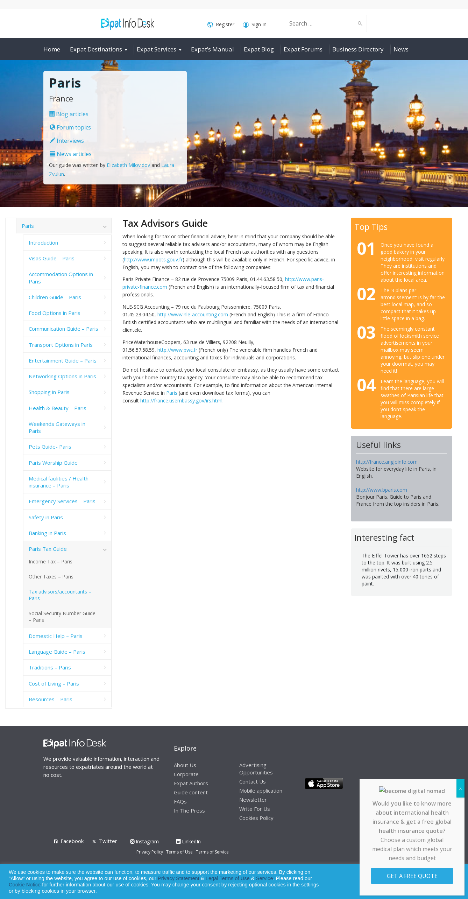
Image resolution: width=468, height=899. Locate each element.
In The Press (189, 810)
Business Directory (358, 49)
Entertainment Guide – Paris (63, 360)
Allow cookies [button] (412, 881)
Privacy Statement (178, 878)
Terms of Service (212, 852)
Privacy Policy (149, 852)
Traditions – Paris (50, 667)
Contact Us (252, 781)
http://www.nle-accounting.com (192, 314)
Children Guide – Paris (55, 297)
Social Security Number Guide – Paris (62, 616)
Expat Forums (303, 49)
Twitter (108, 840)
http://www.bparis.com (381, 489)
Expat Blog (259, 49)
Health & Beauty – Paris (57, 408)
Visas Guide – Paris (52, 258)
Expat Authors (191, 783)
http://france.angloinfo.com (387, 461)
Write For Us (254, 808)
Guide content (191, 792)
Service (264, 878)
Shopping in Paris (49, 391)
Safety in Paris (46, 517)
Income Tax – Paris (50, 561)
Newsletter (253, 799)
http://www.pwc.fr (177, 349)
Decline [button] (444, 881)
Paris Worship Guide (53, 462)
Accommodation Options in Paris (61, 278)
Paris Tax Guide (48, 548)
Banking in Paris (47, 532)
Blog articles (68, 114)
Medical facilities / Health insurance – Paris (58, 482)
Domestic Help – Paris (56, 635)
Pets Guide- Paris (50, 446)
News (401, 49)
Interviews (67, 141)
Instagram (144, 841)
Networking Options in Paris (62, 376)
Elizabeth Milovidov (128, 165)
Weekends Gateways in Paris (57, 427)
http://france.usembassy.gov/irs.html (181, 400)
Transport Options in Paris (61, 344)
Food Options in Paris (54, 312)
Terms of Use (179, 852)
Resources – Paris (50, 699)
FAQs (180, 801)
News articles (71, 154)
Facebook (72, 840)
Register (220, 24)
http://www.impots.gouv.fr (153, 259)
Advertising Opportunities (256, 768)
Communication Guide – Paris (63, 328)
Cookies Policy (256, 817)
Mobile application (260, 790)
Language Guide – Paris (57, 651)
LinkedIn (188, 841)
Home (51, 49)
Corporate (186, 774)
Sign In (255, 24)
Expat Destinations (96, 49)
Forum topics (70, 127)
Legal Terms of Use (228, 878)
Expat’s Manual (212, 49)
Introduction (43, 242)
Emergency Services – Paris (62, 501)
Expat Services (156, 49)
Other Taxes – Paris (51, 576)
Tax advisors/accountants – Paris (60, 595)
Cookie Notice (25, 884)
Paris (171, 392)
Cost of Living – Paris (54, 683)
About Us (185, 764)
